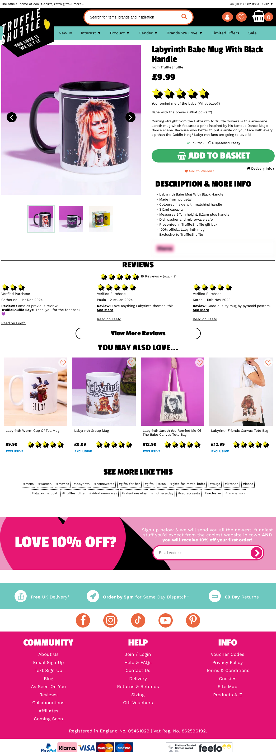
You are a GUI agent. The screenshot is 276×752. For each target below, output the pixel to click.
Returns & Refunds (138, 687)
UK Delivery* (42, 597)
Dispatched (224, 143)
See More (105, 310)
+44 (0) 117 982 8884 (243, 4)
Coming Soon (48, 719)
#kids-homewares (103, 493)
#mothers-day (162, 493)
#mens (28, 484)
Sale (252, 33)
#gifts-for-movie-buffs (187, 484)
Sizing (137, 695)
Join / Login (138, 654)
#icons (248, 484)
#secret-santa (189, 493)
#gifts (149, 484)
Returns (234, 597)
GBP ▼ (267, 4)
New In (65, 33)
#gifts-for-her (129, 484)
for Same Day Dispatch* (138, 597)
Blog (48, 679)
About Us (48, 654)
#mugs (215, 484)
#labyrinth (82, 484)
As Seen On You (48, 687)
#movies (62, 484)
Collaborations (48, 703)
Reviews (48, 695)
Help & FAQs (138, 663)
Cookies (227, 679)
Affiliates (48, 711)
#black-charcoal (44, 493)
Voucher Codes (227, 654)
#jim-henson (235, 493)
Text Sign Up (48, 671)
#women (45, 484)
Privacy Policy (227, 663)
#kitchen (231, 484)
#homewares (104, 484)
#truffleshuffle (73, 493)
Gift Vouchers (138, 703)
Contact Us (137, 671)
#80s (162, 484)
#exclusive (213, 493)
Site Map (227, 687)
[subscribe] (256, 553)
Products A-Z (227, 695)
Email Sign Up (48, 663)
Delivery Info (260, 168)
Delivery (138, 679)
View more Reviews (138, 333)
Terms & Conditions (227, 671)
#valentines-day (134, 493)
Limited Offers (225, 33)
